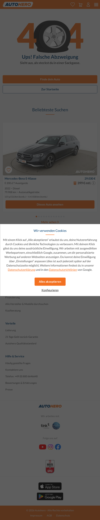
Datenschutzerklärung (21, 269)
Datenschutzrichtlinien (63, 269)
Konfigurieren (50, 290)
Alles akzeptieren (50, 281)
